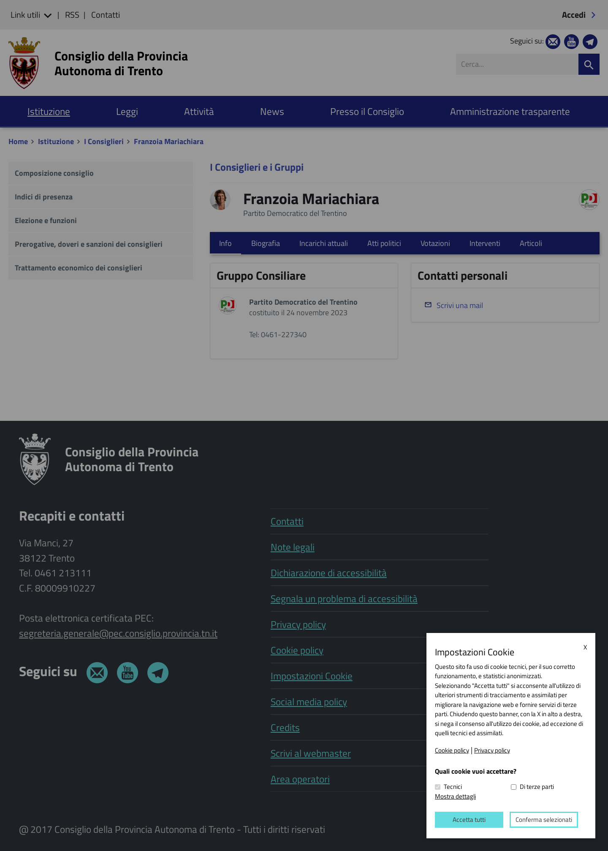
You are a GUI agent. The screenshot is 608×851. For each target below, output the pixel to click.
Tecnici (453, 786)
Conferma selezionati (544, 819)
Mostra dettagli (455, 796)
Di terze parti (537, 786)
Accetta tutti (469, 819)
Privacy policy (492, 750)
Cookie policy (452, 750)
